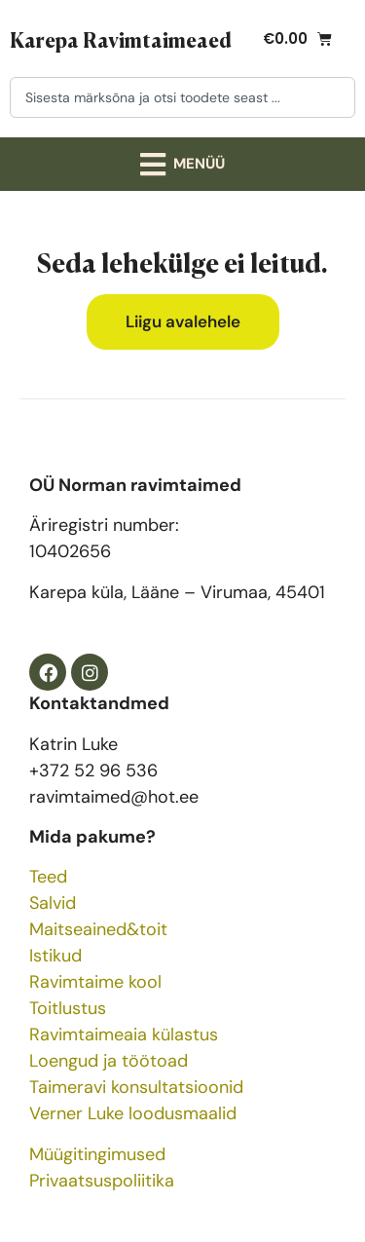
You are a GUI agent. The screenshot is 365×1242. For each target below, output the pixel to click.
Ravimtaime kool (95, 982)
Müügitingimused (97, 1154)
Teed (48, 876)
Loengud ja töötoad (108, 1061)
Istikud (55, 955)
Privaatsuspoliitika (101, 1180)
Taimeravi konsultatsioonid (136, 1087)
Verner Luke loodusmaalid (133, 1113)
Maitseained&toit (98, 929)
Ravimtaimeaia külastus (123, 1034)
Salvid (52, 903)
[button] (183, 164)
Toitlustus (67, 1008)
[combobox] (182, 97)
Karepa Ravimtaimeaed (121, 39)
